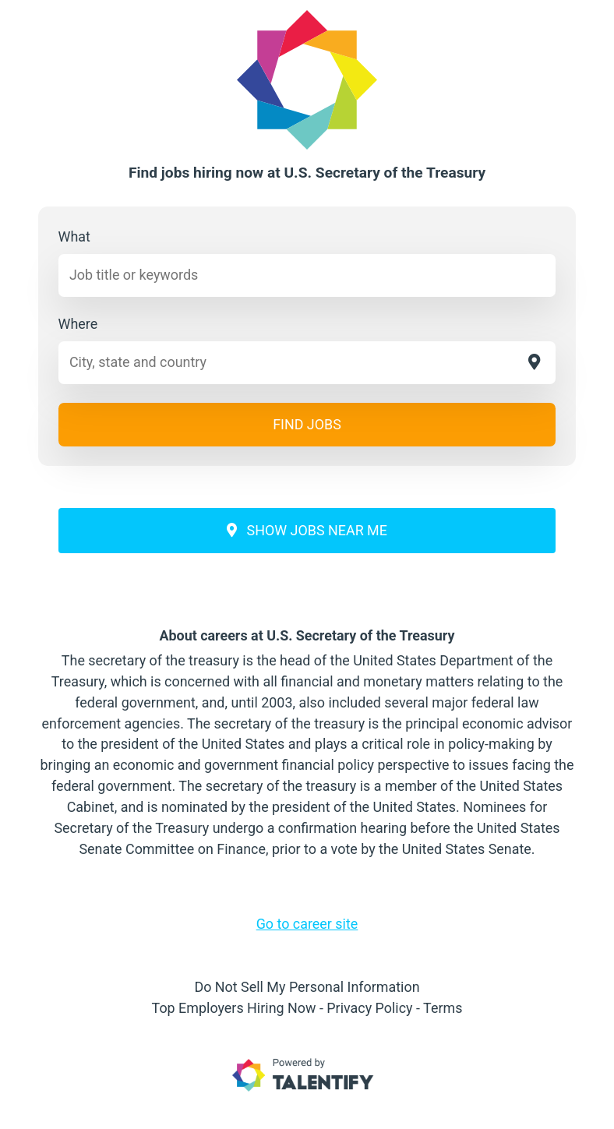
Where (78, 324)
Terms (442, 1008)
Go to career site (307, 924)
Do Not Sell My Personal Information (306, 987)
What (74, 236)
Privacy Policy (369, 1008)
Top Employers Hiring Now (234, 1008)
